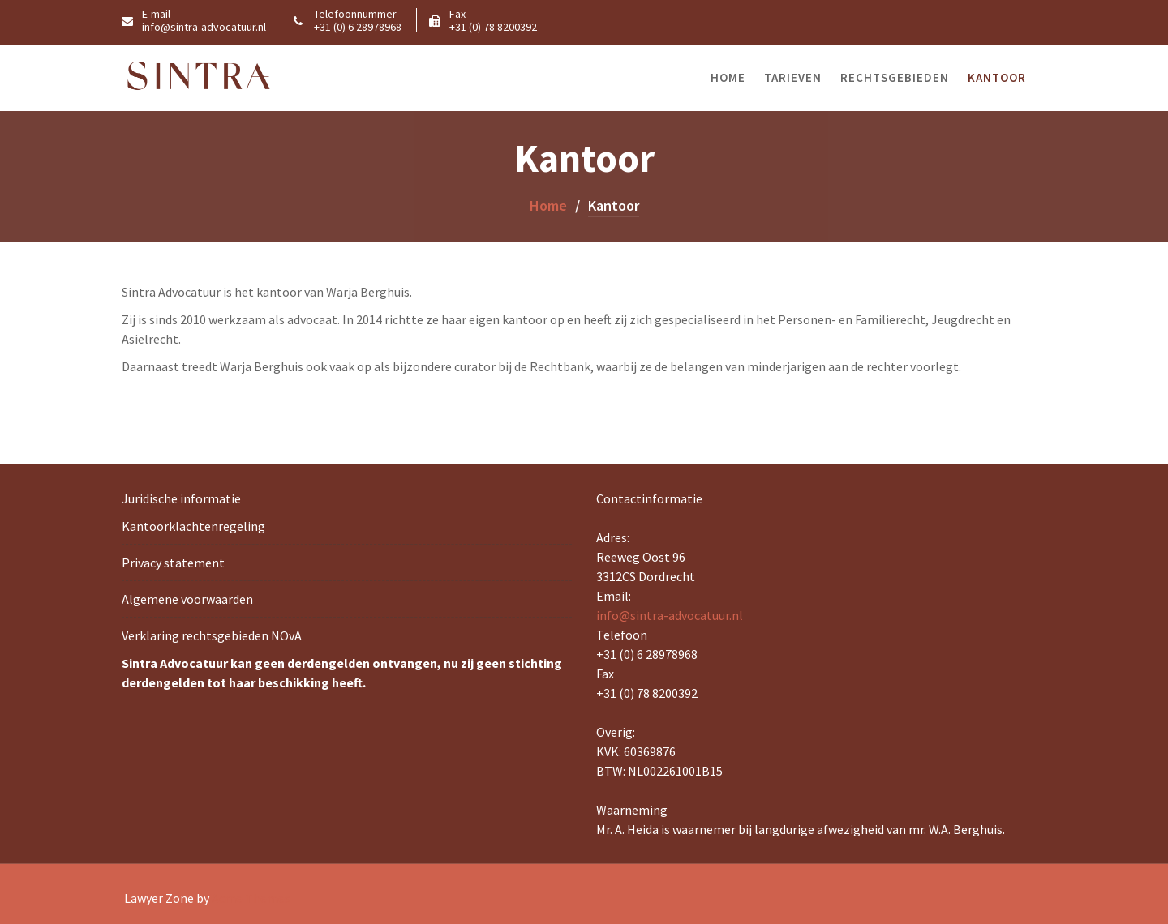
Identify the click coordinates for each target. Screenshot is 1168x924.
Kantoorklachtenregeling (193, 526)
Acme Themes (251, 898)
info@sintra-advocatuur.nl (669, 615)
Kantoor (997, 77)
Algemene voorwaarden (187, 599)
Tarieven (793, 77)
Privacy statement (173, 562)
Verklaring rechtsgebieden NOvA (212, 635)
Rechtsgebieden (894, 77)
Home (728, 77)
